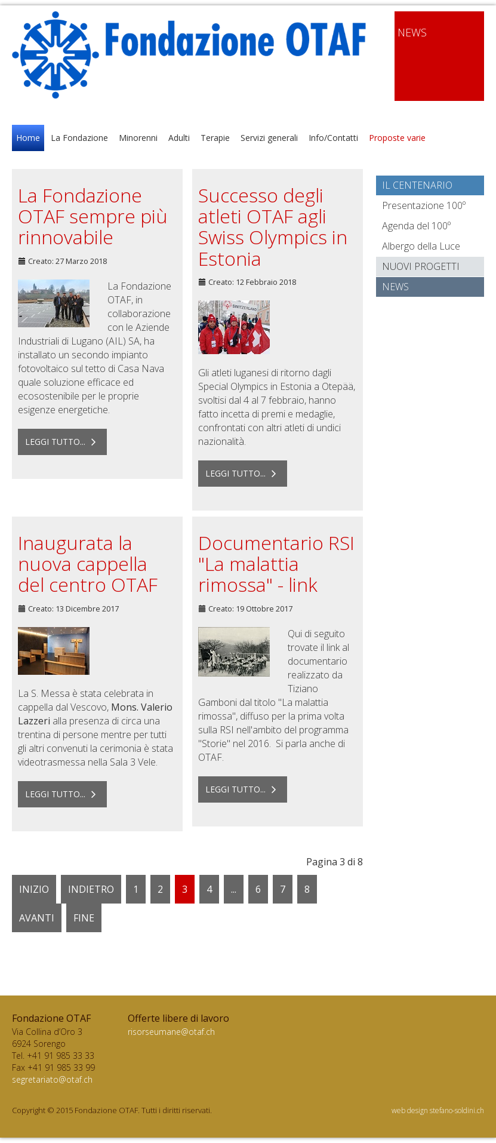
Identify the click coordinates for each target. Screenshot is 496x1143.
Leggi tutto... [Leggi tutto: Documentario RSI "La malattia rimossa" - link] (242, 789)
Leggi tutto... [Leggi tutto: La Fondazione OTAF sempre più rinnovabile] (62, 441)
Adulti (179, 137)
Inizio (34, 889)
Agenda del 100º (416, 225)
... (233, 889)
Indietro (91, 889)
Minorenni (138, 137)
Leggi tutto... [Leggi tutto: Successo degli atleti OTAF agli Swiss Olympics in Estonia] (242, 473)
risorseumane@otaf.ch (171, 1031)
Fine (83, 917)
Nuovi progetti (421, 266)
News (395, 286)
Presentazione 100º (424, 205)
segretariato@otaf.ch (52, 1079)
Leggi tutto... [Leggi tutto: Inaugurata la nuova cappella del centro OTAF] (62, 794)
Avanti (36, 917)
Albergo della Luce (421, 246)
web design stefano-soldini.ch (438, 1110)
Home (28, 137)
